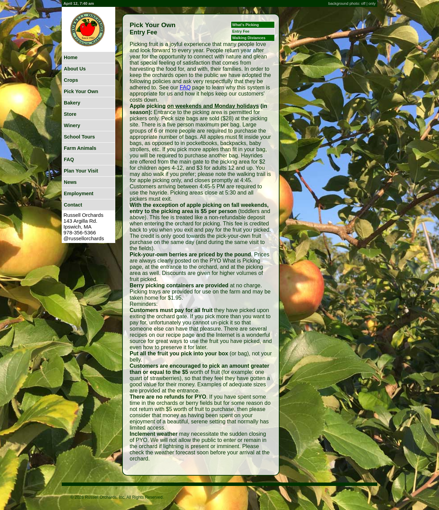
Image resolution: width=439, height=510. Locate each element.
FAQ (69, 159)
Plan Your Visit (81, 171)
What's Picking (245, 25)
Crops (71, 80)
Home (71, 57)
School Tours (79, 137)
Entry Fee (240, 31)
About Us (75, 68)
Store (70, 114)
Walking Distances (248, 38)
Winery (72, 125)
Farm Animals (80, 148)
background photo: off (347, 3)
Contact (73, 205)
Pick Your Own (81, 91)
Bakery (72, 103)
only (372, 3)
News (70, 182)
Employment (78, 193)
